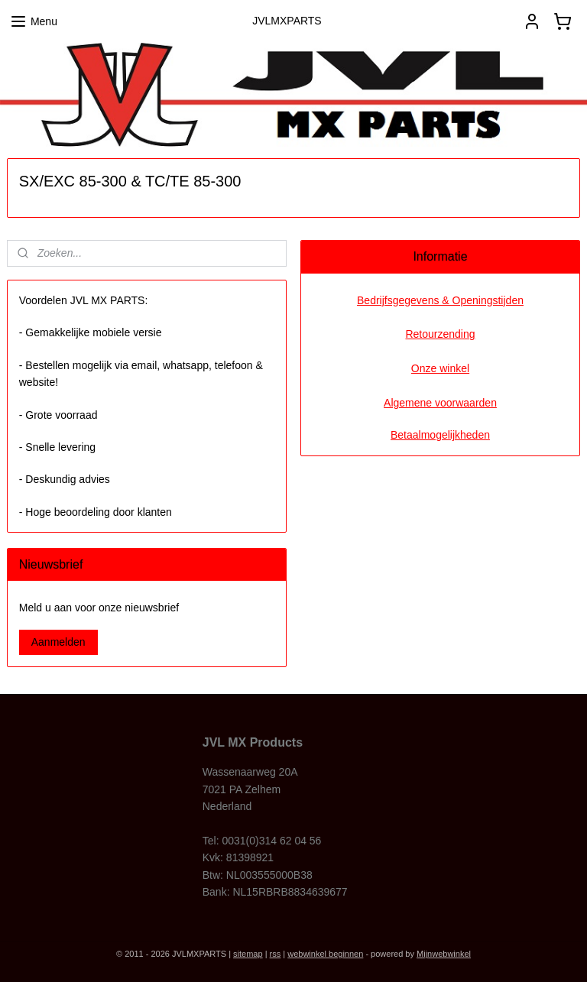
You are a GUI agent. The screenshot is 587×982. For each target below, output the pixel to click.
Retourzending (440, 334)
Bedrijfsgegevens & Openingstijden (440, 300)
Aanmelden (58, 642)
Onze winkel (440, 368)
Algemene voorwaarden (440, 403)
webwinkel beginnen (325, 953)
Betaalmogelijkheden (440, 435)
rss (275, 953)
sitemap (248, 953)
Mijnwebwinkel (444, 953)
